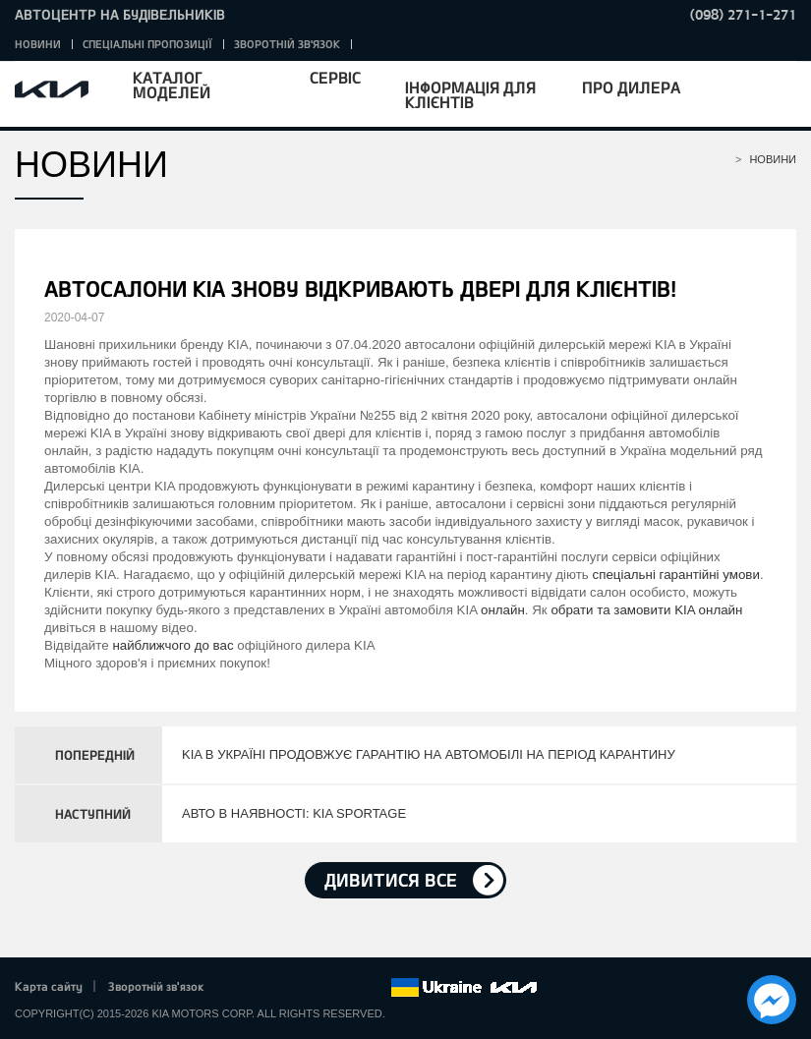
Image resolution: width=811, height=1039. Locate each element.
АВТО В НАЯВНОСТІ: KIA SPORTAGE (294, 813)
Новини (38, 43)
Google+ (294, 988)
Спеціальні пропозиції (147, 43)
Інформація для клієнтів (470, 94)
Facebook (240, 988)
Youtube (321, 988)
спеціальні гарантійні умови (676, 574)
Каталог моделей (171, 84)
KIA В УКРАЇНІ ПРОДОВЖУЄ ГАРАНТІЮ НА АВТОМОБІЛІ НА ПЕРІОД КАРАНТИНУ (428, 754)
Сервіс (335, 77)
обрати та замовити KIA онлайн (646, 610)
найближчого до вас (172, 645)
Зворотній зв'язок (287, 43)
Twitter (266, 988)
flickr (375, 988)
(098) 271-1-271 (743, 14)
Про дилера (631, 87)
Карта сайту (49, 986)
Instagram (348, 988)
